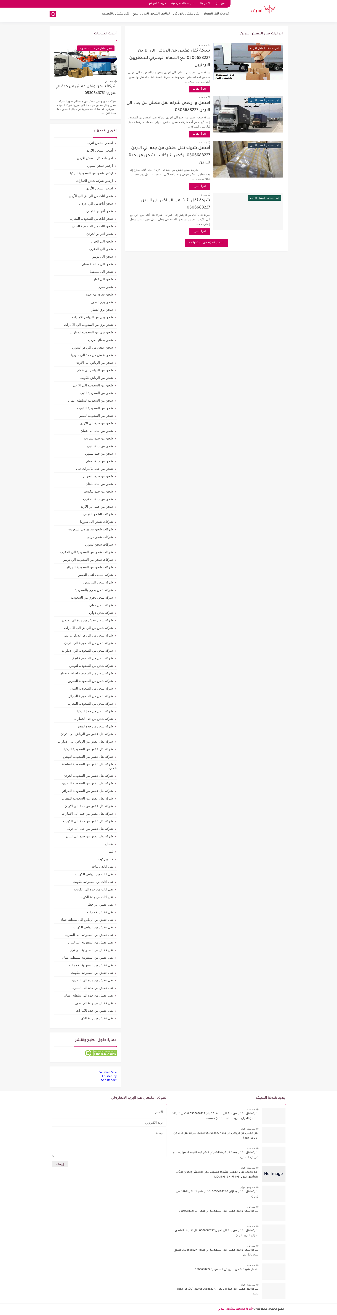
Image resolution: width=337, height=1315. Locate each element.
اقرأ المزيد (204, 89)
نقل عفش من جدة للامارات (94, 1010)
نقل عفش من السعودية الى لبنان (90, 942)
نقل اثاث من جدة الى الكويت (93, 889)
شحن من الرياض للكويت (96, 378)
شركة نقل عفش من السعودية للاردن (88, 775)
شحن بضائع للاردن (100, 340)
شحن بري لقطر (102, 309)
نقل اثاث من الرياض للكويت (94, 874)
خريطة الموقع (157, 3)
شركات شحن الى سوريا (96, 521)
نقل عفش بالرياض (186, 14)
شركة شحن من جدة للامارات (93, 719)
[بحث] (53, 14)
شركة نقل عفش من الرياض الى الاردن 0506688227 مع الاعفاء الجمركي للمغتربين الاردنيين (174, 58)
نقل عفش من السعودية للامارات (91, 965)
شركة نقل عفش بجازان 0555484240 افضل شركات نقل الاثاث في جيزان (217, 1194)
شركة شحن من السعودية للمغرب (90, 703)
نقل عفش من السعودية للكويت (92, 972)
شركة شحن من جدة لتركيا (95, 711)
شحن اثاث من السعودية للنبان (92, 226)
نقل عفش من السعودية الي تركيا (91, 950)
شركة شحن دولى (101, 605)
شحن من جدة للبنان (99, 484)
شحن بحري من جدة (99, 294)
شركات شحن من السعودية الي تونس (88, 559)
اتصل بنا (205, 3)
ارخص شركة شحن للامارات (94, 181)
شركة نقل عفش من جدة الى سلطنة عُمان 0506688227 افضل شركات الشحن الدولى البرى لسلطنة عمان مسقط (214, 1116)
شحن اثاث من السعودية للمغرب (91, 218)
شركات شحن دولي (100, 537)
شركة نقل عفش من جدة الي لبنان (89, 836)
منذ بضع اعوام (247, 1128)
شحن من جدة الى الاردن (96, 423)
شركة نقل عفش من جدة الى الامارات (87, 813)
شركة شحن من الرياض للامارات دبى (88, 635)
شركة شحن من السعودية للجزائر (91, 696)
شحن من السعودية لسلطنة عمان (90, 400)
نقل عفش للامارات (100, 912)
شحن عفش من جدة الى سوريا (92, 355)
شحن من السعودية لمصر (96, 415)
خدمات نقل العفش (216, 14)
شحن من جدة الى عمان (97, 431)
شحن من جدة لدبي (100, 446)
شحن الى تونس (102, 256)
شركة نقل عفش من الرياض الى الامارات (85, 741)
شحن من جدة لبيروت (98, 438)
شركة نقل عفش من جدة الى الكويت (88, 821)
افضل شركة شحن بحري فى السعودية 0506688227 (226, 1269)
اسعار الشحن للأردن (99, 188)
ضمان (109, 844)
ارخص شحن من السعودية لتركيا (91, 173)
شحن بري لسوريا (101, 302)
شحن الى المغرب (101, 249)
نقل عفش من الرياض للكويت (93, 927)
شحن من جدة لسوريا (98, 453)
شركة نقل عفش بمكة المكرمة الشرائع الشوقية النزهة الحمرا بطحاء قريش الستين (215, 1155)
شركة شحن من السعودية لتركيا (92, 658)
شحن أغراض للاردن (99, 211)
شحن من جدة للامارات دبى (94, 468)
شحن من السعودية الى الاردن (93, 385)
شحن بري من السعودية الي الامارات (88, 324)
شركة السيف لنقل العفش (95, 575)
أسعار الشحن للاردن (99, 150)
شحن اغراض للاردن (99, 234)
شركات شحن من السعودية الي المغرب (86, 552)
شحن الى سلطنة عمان (97, 264)
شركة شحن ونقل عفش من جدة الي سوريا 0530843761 (86, 90)
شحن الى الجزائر (101, 241)
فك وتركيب (105, 859)
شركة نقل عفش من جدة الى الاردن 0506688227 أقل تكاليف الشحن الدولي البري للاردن (216, 1233)
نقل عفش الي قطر (100, 904)
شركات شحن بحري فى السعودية (90, 529)
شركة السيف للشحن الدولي (235, 1309)
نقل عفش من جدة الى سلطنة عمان (88, 995)
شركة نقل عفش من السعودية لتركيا (88, 749)
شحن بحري (105, 287)
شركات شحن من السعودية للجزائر (89, 567)
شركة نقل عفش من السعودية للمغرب (87, 798)
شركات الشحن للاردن (98, 514)
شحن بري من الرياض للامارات (92, 317)
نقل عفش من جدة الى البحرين (92, 980)
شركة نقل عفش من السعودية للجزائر (87, 791)
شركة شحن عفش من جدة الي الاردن (87, 620)
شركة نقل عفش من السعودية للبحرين (87, 783)
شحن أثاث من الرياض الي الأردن (91, 196)
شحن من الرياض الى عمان (94, 370)
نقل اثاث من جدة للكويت (96, 897)
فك (111, 851)
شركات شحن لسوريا (99, 544)
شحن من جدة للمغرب (98, 499)
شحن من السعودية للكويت (95, 408)
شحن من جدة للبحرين (98, 476)
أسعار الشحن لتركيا (100, 143)
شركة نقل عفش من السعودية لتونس (88, 756)
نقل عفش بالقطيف (115, 14)
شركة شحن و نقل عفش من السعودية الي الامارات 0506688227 (218, 1211)
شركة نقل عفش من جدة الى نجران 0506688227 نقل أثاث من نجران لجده (217, 1292)
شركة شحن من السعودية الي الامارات (87, 650)
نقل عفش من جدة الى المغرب (92, 988)
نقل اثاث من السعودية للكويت (93, 882)
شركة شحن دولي (101, 612)
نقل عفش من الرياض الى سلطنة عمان (86, 919)
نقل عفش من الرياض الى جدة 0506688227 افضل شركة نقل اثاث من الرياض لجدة (215, 1136)
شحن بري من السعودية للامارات (91, 332)
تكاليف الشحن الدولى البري (151, 14)
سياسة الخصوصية (182, 3)
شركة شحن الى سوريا (97, 582)
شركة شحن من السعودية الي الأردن (88, 643)
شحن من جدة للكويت (98, 491)
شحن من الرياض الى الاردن (94, 362)
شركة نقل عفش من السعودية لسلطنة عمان (89, 766)
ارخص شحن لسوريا (100, 165)
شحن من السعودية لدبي (96, 393)
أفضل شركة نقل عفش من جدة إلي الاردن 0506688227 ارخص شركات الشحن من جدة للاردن (174, 155)
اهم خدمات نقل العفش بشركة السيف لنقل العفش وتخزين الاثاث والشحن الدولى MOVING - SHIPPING (217, 1175)
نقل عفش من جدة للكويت (95, 1018)
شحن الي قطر (103, 279)
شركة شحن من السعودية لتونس (91, 665)
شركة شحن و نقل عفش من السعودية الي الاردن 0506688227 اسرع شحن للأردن (216, 1253)
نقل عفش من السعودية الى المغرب (89, 935)
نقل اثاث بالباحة (102, 866)
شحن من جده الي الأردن (96, 506)
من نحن (220, 3)
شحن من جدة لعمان (99, 461)
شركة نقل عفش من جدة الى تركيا (89, 828)
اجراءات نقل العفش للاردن (95, 158)
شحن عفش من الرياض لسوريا (92, 347)
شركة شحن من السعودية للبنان (91, 688)
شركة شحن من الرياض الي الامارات (88, 628)
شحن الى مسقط (101, 271)
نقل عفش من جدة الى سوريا (93, 1003)
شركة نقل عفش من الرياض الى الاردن (86, 734)
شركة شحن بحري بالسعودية (94, 590)
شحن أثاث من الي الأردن (96, 203)
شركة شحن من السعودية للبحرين (90, 681)
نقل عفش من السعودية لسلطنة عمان (87, 957)
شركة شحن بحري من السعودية (92, 597)
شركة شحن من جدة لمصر (95, 726)
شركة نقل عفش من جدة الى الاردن (88, 806)
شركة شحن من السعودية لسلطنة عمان (86, 673)
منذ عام (208, 45)
